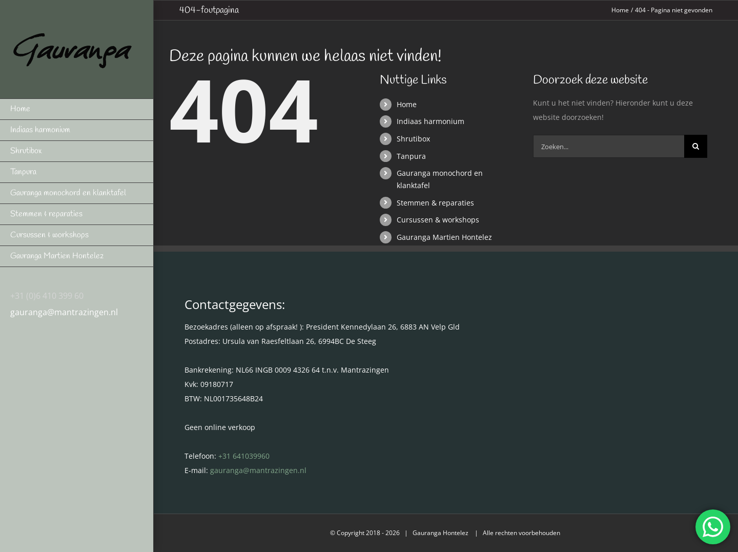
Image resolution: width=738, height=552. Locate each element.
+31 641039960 (244, 456)
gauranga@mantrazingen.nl (64, 312)
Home (407, 104)
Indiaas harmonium (430, 121)
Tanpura (411, 156)
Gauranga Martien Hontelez (444, 237)
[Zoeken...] (608, 146)
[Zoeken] (695, 146)
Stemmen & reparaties (435, 203)
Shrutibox (413, 139)
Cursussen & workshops (438, 219)
